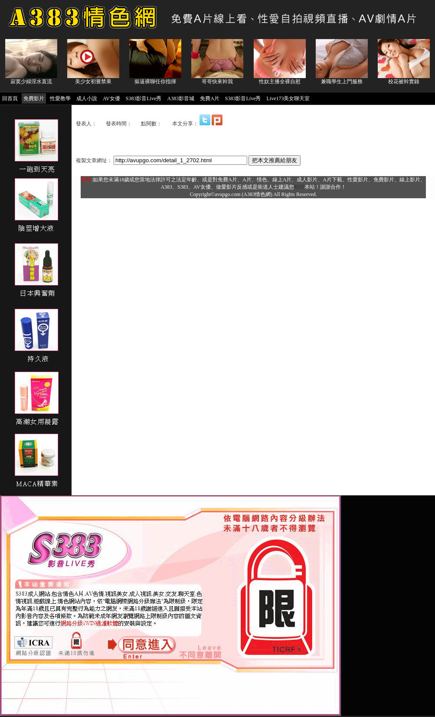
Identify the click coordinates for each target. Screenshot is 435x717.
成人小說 (86, 98)
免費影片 (33, 98)
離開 (299, 187)
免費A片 (209, 98)
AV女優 (111, 98)
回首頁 (10, 98)
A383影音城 (180, 98)
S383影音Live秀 (144, 98)
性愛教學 (60, 98)
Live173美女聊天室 (288, 98)
